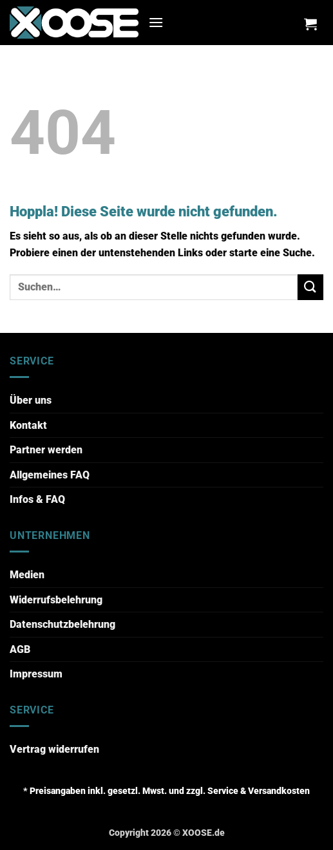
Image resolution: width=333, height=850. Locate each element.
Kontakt (28, 425)
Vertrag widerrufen (54, 749)
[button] (156, 22)
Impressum (36, 674)
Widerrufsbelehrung (56, 600)
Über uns (31, 400)
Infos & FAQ (37, 499)
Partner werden (46, 450)
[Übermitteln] (310, 286)
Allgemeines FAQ (50, 475)
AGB (20, 649)
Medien (27, 575)
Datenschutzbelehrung (62, 624)
